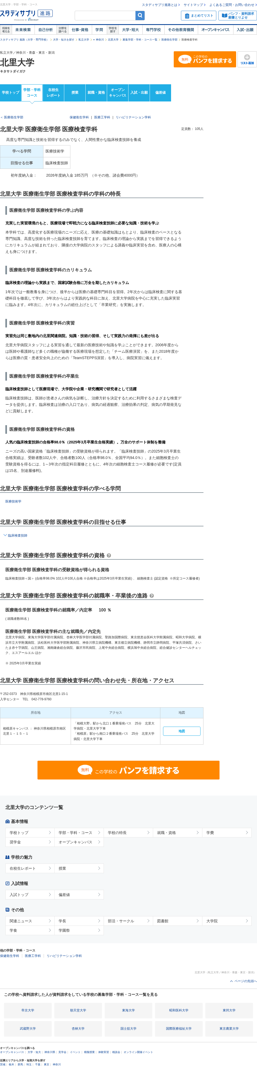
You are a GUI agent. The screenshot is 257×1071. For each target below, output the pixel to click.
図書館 (162, 921)
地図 (182, 731)
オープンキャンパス (215, 30)
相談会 (116, 1052)
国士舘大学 (128, 1028)
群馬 (20, 1064)
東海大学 (128, 1010)
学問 (99, 30)
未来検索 (23, 30)
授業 (74, 92)
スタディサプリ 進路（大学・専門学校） (24, 39)
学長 (62, 921)
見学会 (62, 1052)
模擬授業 (89, 1052)
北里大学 (113, 39)
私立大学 (83, 39)
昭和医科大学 (178, 1010)
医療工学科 (102, 117)
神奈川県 (49, 1052)
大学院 (212, 921)
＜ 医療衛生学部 (11, 117)
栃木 (11, 1064)
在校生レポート (54, 92)
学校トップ (10, 92)
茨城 (2, 1064)
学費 (210, 832)
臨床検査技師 (17, 535)
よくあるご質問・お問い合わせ (231, 5)
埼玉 (29, 1064)
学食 (13, 930)
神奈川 (100, 39)
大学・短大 (130, 30)
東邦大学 (229, 1010)
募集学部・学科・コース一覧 (140, 39)
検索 (140, 15)
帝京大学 (27, 1010)
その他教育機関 (181, 30)
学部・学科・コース (75, 832)
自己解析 (45, 30)
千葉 (37, 1064)
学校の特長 (117, 832)
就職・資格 (96, 92)
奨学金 (15, 842)
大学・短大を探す (63, 39)
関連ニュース (21, 921)
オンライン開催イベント (138, 1052)
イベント (75, 1052)
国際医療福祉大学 (179, 1028)
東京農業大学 (229, 1028)
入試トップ (19, 894)
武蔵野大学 (28, 1028)
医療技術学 (13, 501)
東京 (46, 1064)
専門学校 (153, 30)
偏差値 (160, 92)
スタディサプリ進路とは (159, 5)
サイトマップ (193, 5)
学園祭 (64, 930)
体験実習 (103, 1052)
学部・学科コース (32, 92)
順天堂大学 (78, 1010)
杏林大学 (78, 1028)
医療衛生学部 (169, 39)
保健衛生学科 (79, 117)
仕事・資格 (80, 30)
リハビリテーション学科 (133, 117)
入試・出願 (245, 30)
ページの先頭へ (246, 981)
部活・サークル (121, 921)
